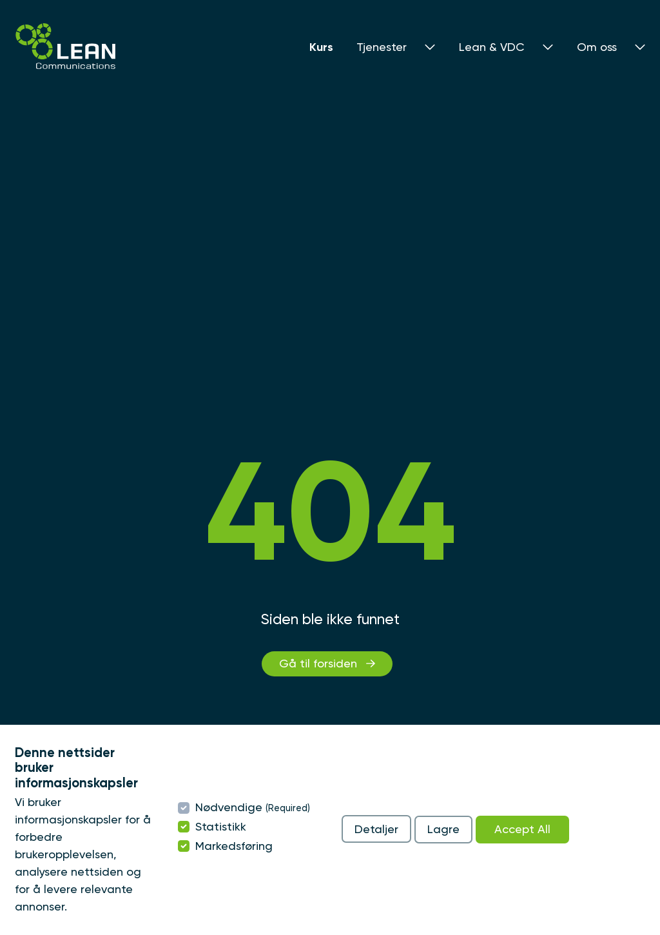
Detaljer (376, 829)
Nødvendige (252, 807)
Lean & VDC (506, 47)
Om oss (611, 47)
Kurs (321, 46)
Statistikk (220, 826)
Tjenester (396, 47)
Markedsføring (234, 846)
